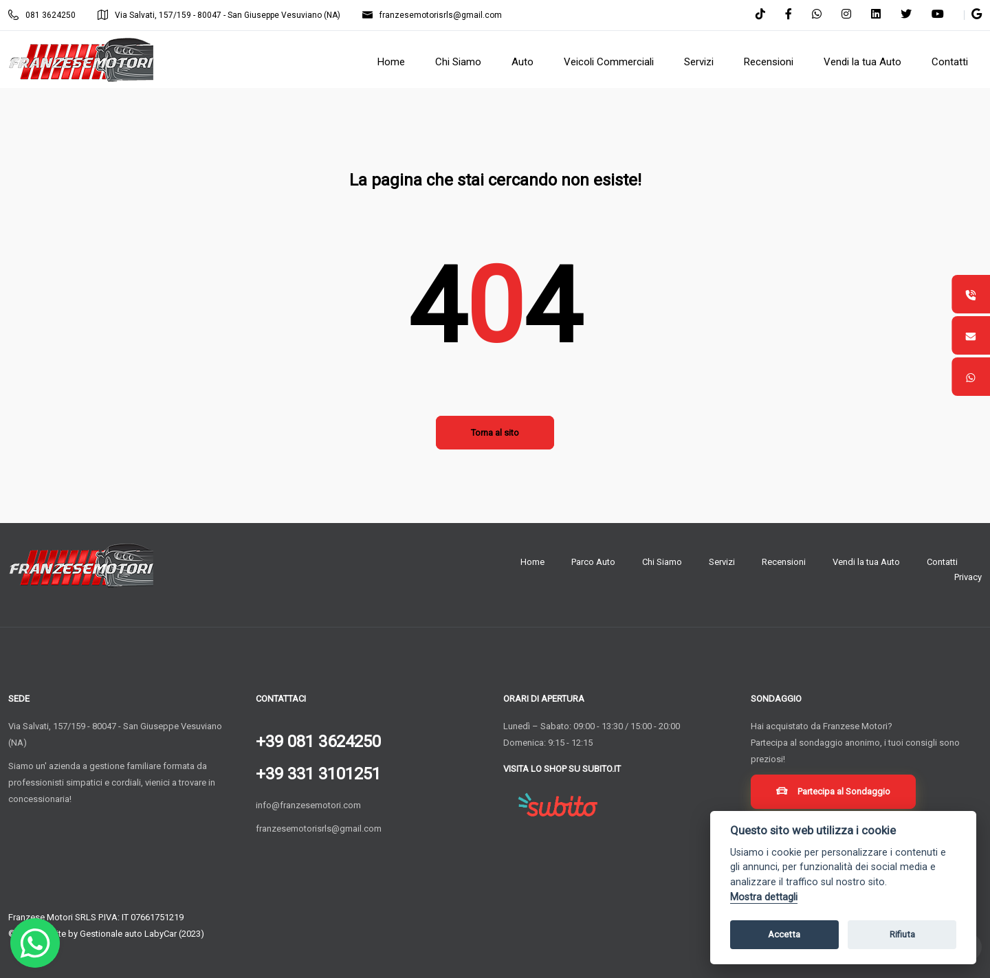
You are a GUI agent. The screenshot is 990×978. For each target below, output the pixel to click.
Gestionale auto (111, 934)
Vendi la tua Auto (866, 562)
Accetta (784, 934)
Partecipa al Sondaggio (836, 794)
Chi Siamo (662, 562)
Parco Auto (593, 562)
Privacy (968, 577)
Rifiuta (902, 934)
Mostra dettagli (764, 897)
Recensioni (784, 562)
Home (532, 562)
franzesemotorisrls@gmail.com (432, 15)
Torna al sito (495, 432)
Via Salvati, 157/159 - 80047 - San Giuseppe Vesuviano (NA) (219, 15)
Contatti (942, 562)
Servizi (722, 562)
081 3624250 (42, 15)
